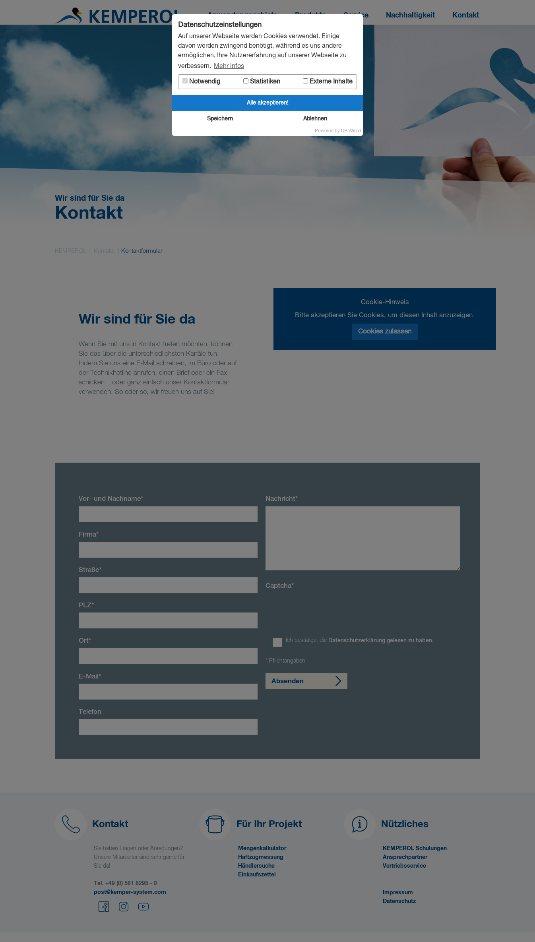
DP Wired (351, 131)
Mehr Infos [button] (229, 66)
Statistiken (261, 81)
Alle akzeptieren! (268, 103)
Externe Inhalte (328, 81)
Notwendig (201, 81)
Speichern (220, 119)
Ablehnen (315, 119)
